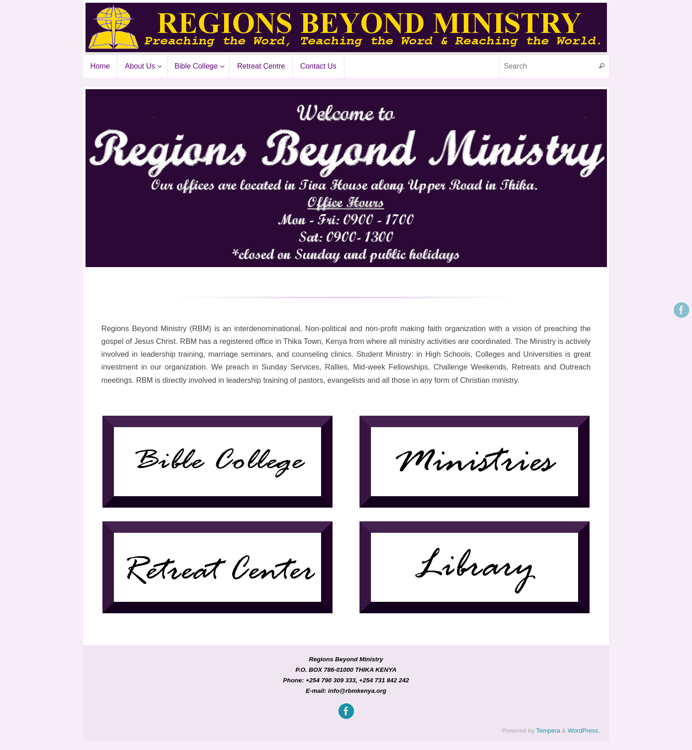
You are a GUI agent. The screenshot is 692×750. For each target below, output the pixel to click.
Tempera (548, 730)
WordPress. (584, 730)
